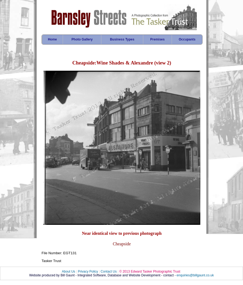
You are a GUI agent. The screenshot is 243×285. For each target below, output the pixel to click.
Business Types (122, 39)
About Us (68, 271)
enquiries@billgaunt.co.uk (195, 275)
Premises (157, 39)
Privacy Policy (88, 271)
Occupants (187, 39)
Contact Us (108, 271)
